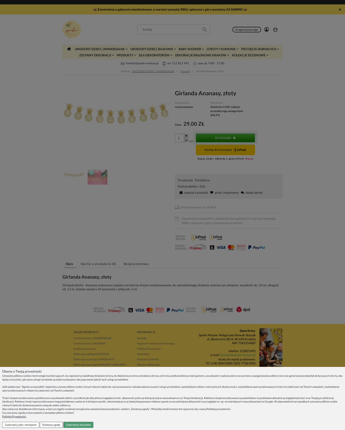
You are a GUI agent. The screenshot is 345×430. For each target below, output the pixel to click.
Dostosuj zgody (51, 424)
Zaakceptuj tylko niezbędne (21, 424)
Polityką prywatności (219, 409)
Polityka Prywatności (14, 416)
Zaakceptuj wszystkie (78, 424)
